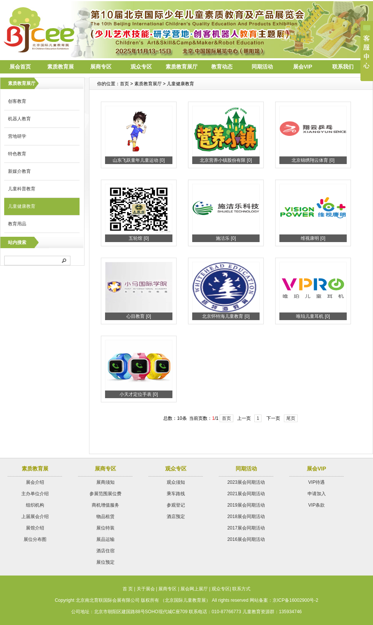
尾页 (290, 418)
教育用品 (17, 223)
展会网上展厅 (194, 589)
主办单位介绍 (35, 493)
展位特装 (105, 528)
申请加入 (317, 493)
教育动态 (222, 67)
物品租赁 (105, 516)
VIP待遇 (316, 482)
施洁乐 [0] (226, 238)
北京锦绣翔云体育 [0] (313, 160)
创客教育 (17, 101)
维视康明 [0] (313, 238)
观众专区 (141, 67)
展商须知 (105, 482)
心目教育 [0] (138, 316)
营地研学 (17, 136)
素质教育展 (60, 67)
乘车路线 (176, 493)
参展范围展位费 (105, 493)
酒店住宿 (105, 550)
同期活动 (262, 67)
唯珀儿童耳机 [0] (313, 316)
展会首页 (20, 67)
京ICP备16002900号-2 (295, 600)
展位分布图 (35, 539)
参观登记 (176, 505)
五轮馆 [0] (139, 238)
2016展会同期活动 (246, 539)
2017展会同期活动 (246, 528)
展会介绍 (35, 482)
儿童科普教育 (21, 188)
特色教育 (17, 153)
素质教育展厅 (182, 67)
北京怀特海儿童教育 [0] (226, 316)
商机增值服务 (105, 505)
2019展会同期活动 (246, 505)
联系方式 (241, 589)
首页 (226, 418)
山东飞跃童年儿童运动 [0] (139, 160)
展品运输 (105, 539)
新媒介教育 (19, 171)
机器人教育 (19, 118)
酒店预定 (176, 516)
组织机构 (35, 505)
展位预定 (105, 562)
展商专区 (101, 67)
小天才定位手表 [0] (139, 394)
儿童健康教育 (21, 206)
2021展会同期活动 (246, 493)
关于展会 (146, 589)
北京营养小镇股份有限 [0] (226, 160)
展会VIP (302, 67)
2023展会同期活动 (246, 482)
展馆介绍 (35, 528)
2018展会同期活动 (246, 516)
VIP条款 (316, 505)
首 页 (128, 589)
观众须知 (176, 482)
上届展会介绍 (35, 516)
